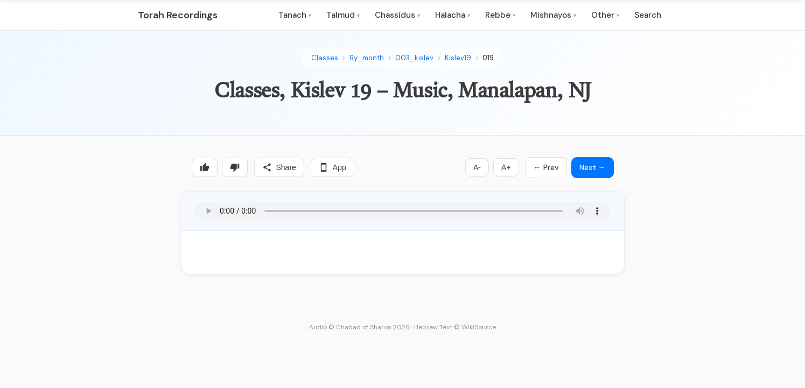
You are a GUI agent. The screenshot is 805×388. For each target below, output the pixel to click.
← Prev (546, 167)
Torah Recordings (178, 15)
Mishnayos (553, 15)
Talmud (343, 15)
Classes (324, 57)
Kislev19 (458, 57)
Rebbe (500, 15)
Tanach (294, 15)
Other (605, 15)
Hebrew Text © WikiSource (455, 327)
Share (279, 167)
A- (477, 167)
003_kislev (414, 57)
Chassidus (397, 15)
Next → (592, 167)
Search (647, 15)
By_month (366, 57)
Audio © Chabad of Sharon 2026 (359, 327)
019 (488, 57)
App (332, 167)
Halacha (452, 15)
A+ (506, 167)
